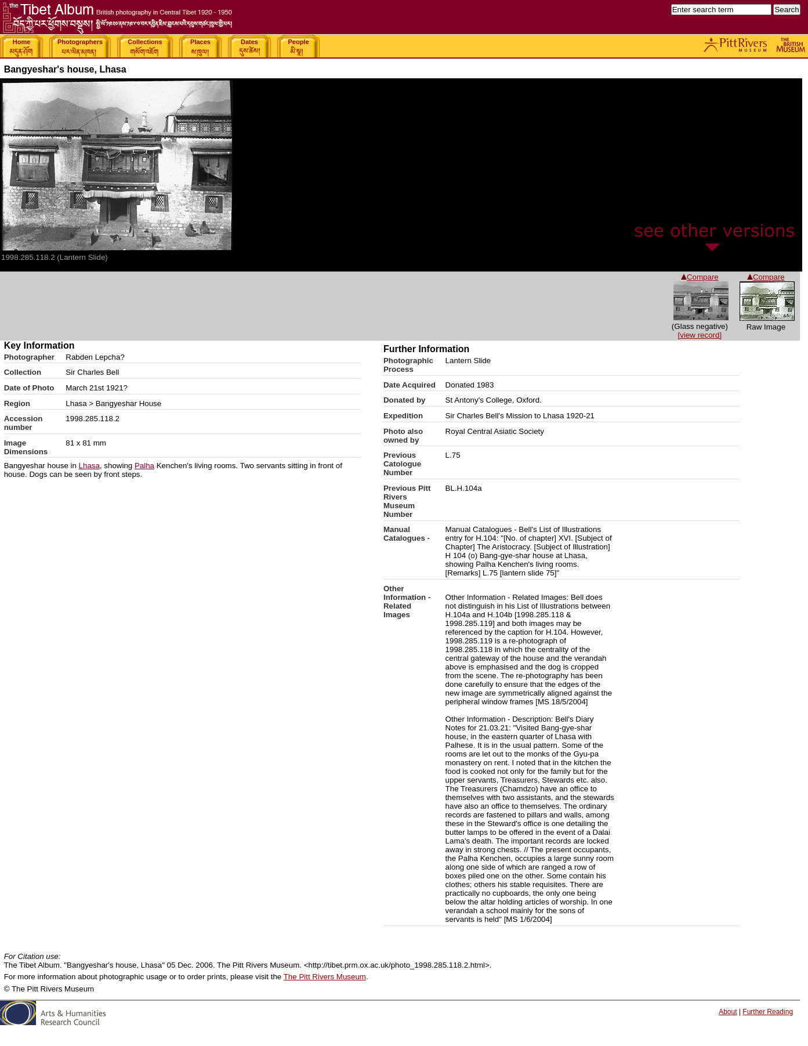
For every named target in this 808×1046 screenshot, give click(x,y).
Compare (766, 277)
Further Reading (767, 1012)
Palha (144, 465)
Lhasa (89, 465)
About (728, 1012)
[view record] (700, 335)
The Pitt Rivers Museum (325, 976)
